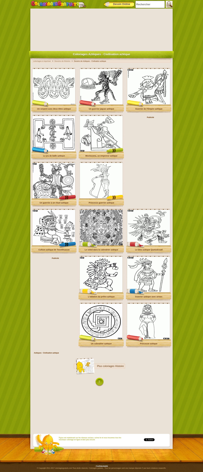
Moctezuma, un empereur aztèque (101, 156)
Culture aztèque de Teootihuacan (54, 250)
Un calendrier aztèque (101, 344)
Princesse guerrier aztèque (101, 203)
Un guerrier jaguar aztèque (101, 109)
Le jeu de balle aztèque (54, 156)
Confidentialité (102, 466)
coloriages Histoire (113, 366)
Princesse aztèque (148, 344)
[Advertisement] (101, 29)
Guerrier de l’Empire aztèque (148, 109)
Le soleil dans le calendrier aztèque (101, 250)
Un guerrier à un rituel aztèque (54, 203)
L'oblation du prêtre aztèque (101, 297)
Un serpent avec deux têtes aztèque (54, 109)
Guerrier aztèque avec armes (148, 297)
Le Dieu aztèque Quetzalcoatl (149, 250)
